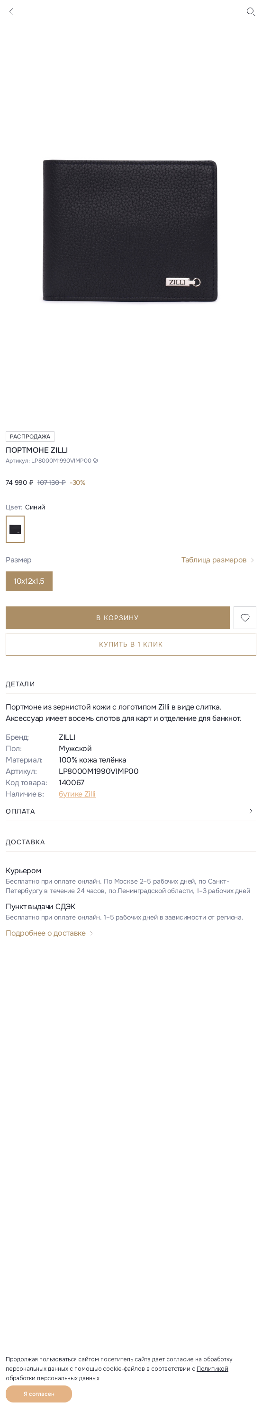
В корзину (117, 617)
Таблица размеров (214, 560)
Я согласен (39, 1394)
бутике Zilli (77, 794)
